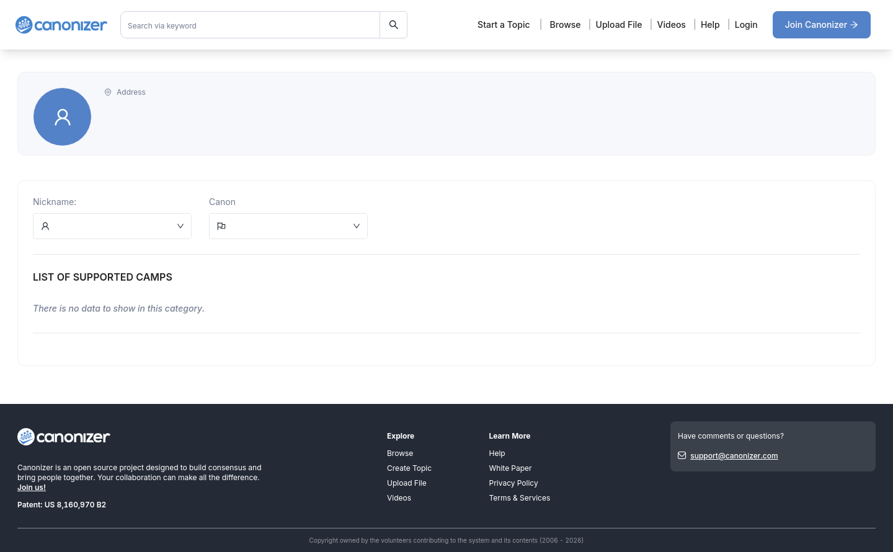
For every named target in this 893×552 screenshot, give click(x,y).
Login (746, 24)
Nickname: (54, 201)
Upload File (619, 24)
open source (95, 467)
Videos (671, 24)
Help (710, 24)
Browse (565, 24)
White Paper (510, 468)
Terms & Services (520, 497)
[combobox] (264, 24)
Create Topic (409, 468)
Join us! (31, 487)
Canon (222, 201)
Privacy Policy (513, 483)
